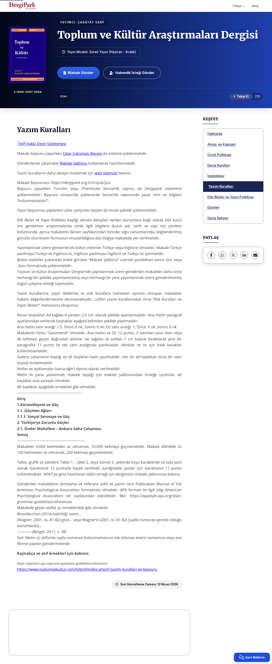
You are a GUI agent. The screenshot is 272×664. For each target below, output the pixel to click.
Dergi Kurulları (218, 165)
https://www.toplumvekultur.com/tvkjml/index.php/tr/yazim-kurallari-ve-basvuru (87, 569)
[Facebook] (211, 255)
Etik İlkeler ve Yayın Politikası (230, 197)
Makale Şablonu (73, 163)
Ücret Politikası (219, 155)
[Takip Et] (240, 96)
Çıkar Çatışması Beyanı (83, 153)
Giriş (255, 6)
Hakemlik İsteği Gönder (131, 73)
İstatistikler (216, 176)
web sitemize (106, 173)
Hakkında (214, 134)
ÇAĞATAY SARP (91, 22)
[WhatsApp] (222, 255)
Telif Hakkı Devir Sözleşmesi (41, 143)
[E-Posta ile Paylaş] (255, 255)
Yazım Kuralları (220, 186)
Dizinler (213, 207)
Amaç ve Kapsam (221, 144)
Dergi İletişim (217, 218)
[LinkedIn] (244, 255)
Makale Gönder (79, 73)
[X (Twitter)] (233, 255)
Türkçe (238, 6)
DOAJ (64, 96)
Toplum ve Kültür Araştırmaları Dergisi (157, 34)
